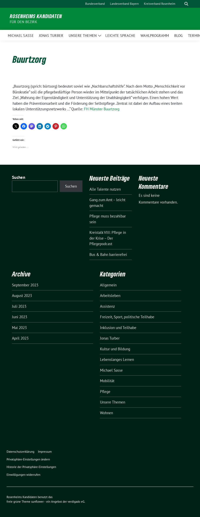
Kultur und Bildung (115, 349)
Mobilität (107, 380)
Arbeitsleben (110, 295)
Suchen (18, 177)
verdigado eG (76, 501)
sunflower (37, 501)
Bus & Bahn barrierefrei (108, 254)
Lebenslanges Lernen (117, 359)
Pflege (105, 391)
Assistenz (107, 306)
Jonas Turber (110, 338)
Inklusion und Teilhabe (118, 327)
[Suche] (180, 4)
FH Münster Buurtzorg (101, 109)
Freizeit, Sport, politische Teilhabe (127, 316)
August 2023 (22, 295)
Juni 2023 (19, 316)
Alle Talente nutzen (105, 189)
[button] (29, 459)
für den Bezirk (23, 22)
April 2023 (20, 338)
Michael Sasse (111, 370)
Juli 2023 (19, 306)
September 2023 (25, 285)
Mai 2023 (19, 327)
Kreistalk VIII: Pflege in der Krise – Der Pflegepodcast (107, 238)
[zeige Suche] (186, 4)
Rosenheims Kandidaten (36, 16)
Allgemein (108, 285)
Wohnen (106, 412)
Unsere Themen (112, 402)
